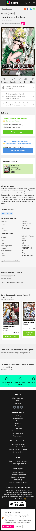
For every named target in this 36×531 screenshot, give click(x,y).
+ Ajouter (11, 209)
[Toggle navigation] (2, 2)
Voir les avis (5, 23)
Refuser (18, 526)
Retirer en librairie (18, 150)
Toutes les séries (18, 433)
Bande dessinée (18, 418)
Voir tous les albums (7, 299)
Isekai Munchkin (7, 9)
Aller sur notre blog (7, 369)
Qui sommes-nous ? (18, 398)
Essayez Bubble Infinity (18, 447)
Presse (18, 400)
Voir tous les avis (6, 279)
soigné (18, 127)
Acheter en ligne (18, 480)
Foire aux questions (18, 472)
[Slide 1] (18, 74)
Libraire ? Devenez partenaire (18, 461)
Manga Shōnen (26, 223)
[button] (3, 51)
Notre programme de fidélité (18, 449)
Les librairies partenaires (18, 464)
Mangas (24, 221)
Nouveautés (18, 428)
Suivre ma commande (18, 477)
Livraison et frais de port (18, 475)
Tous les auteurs (18, 436)
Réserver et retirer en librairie (18, 482)
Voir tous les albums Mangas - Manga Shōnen (15, 353)
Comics (18, 421)
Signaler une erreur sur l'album (10, 261)
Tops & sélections (18, 431)
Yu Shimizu (25, 236)
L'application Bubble (18, 444)
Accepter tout (8, 526)
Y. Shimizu (6, 330)
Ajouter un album (18, 452)
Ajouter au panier (18, 132)
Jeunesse (18, 426)
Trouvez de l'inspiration (18, 416)
